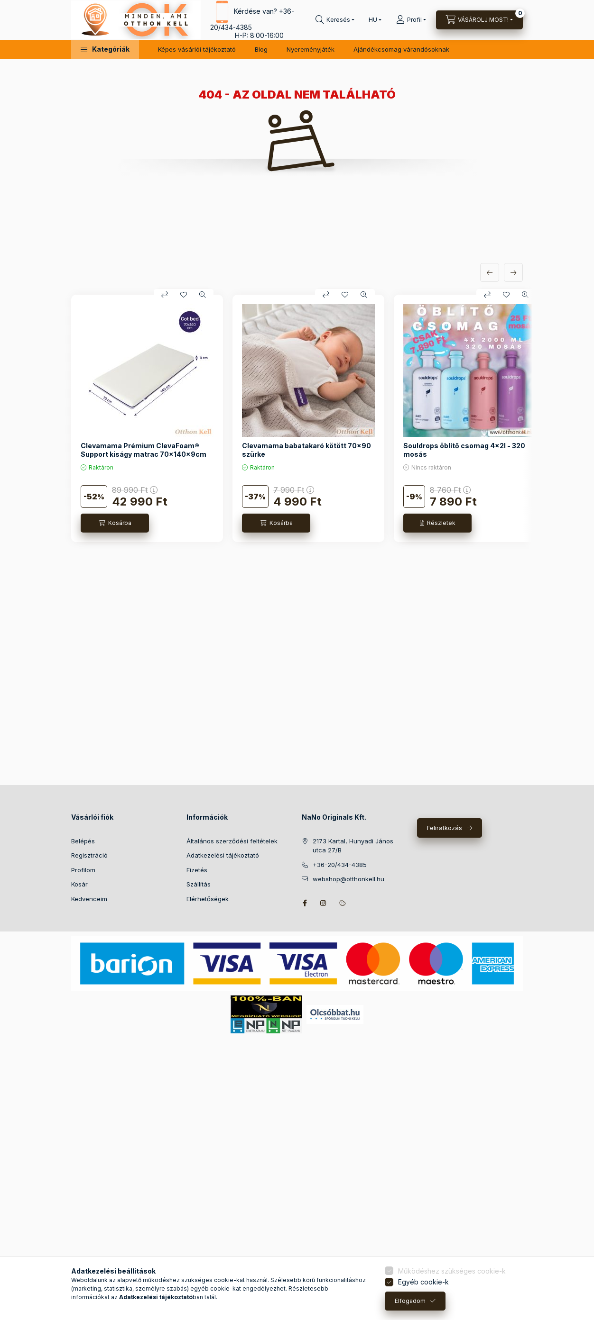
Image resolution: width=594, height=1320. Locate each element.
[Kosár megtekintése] (479, 19)
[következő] (513, 272)
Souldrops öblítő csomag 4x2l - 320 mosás (464, 450)
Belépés (83, 841)
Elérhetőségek (207, 899)
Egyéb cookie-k (423, 1282)
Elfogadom (410, 1300)
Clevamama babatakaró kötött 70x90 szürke (306, 450)
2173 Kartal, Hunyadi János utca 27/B (353, 845)
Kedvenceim (89, 899)
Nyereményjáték (310, 49)
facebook (304, 903)
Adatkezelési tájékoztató (222, 855)
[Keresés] (335, 19)
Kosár (79, 884)
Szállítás (198, 884)
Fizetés (196, 870)
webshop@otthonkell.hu (348, 879)
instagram (323, 903)
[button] (105, 49)
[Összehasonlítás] (164, 294)
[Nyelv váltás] (372, 20)
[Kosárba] (115, 523)
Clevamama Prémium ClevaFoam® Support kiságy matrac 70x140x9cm (143, 450)
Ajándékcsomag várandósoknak (401, 49)
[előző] (489, 272)
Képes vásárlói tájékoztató (197, 49)
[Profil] (411, 19)
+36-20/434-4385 (340, 864)
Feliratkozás (444, 828)
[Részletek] (437, 523)
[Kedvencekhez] (183, 294)
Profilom (83, 870)
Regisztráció (89, 855)
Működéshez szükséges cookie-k (452, 1271)
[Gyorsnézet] (202, 294)
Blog (261, 49)
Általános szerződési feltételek (232, 841)
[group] (297, 418)
